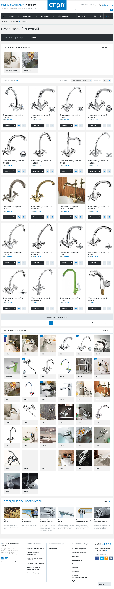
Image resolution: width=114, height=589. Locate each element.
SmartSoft (14, 562)
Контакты (81, 16)
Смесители (14, 21)
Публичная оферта (78, 581)
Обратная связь (100, 550)
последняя (105, 323)
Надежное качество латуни (35, 548)
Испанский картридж (33, 573)
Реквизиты (75, 571)
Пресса (74, 564)
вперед (94, 323)
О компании (27, 16)
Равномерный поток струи (35, 563)
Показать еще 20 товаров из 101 (57, 317)
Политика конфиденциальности (79, 576)
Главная (4, 21)
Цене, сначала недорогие (82, 80)
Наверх (101, 584)
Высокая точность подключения (33, 553)
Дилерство (45, 16)
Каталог (11, 16)
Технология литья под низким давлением (34, 568)
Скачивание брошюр (79, 548)
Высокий (24, 21)
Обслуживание (63, 16)
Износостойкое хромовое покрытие (35, 559)
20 (107, 80)
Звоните (7, 125)
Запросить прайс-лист (79, 552)
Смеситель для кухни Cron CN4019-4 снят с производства (70, 209)
